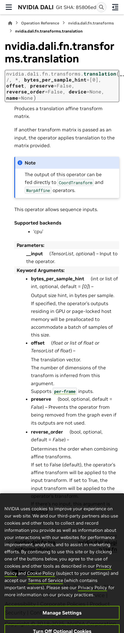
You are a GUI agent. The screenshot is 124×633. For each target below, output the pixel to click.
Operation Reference (40, 23)
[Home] (10, 23)
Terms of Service (45, 588)
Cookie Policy (41, 581)
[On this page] (115, 7)
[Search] (101, 7)
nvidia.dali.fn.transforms (91, 23)
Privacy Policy (92, 596)
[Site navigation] (9, 7)
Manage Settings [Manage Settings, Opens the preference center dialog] (62, 621)
